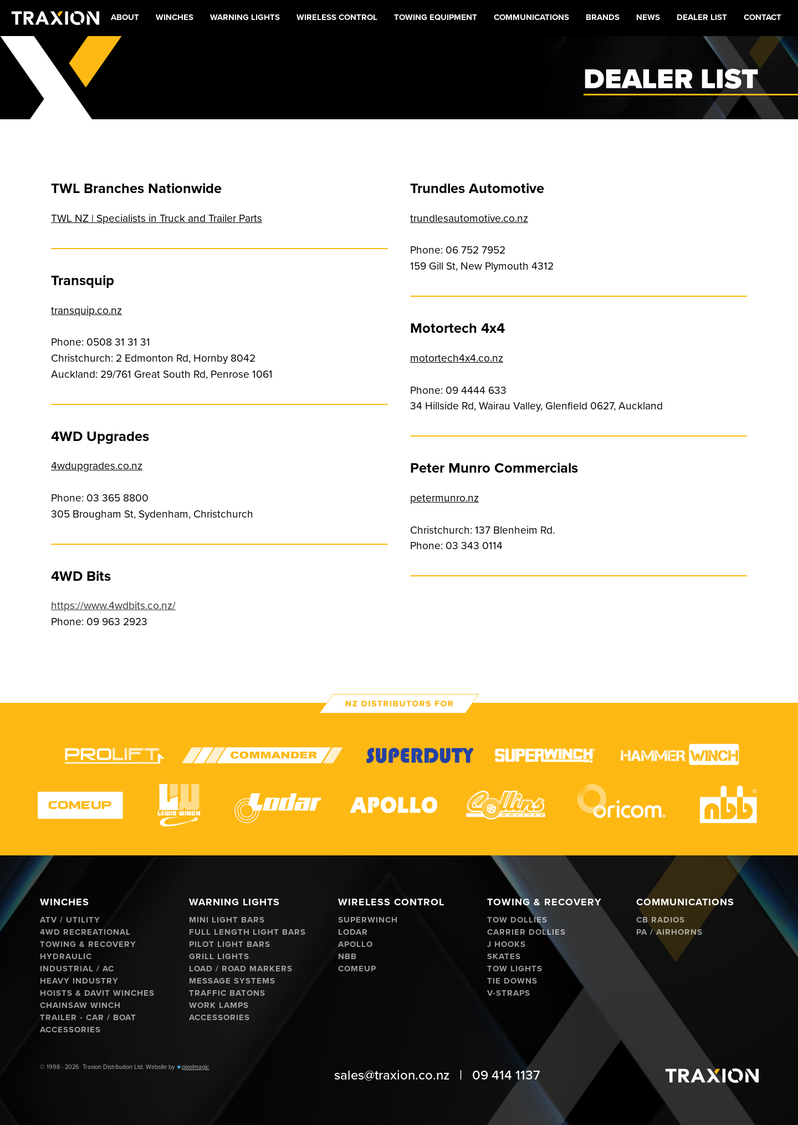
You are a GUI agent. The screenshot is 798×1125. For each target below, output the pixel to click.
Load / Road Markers (241, 969)
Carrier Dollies (526, 932)
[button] (174, 18)
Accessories (70, 1030)
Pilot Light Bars (229, 944)
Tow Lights (515, 969)
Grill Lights (219, 956)
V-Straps (508, 993)
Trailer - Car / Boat (88, 1017)
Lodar (353, 932)
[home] (55, 18)
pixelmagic (195, 1067)
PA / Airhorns (669, 932)
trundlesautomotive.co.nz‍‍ (469, 218)
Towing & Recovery (88, 944)
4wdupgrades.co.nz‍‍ (96, 465)
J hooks (506, 944)
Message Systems (232, 981)
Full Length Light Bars (247, 932)
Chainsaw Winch (80, 1005)
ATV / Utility (70, 920)
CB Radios (660, 920)
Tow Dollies (517, 920)
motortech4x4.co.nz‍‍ (456, 358)
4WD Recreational (85, 932)
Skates (504, 956)
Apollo (355, 944)
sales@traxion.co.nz (391, 1075)
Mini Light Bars (227, 920)
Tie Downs (512, 981)
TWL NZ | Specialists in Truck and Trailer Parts (156, 218)
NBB (347, 956)
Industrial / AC (77, 969)
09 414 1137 (506, 1075)
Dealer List (702, 17)
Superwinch (368, 920)
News (648, 17)
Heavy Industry (79, 981)
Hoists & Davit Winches (97, 993)
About (125, 17)
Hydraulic (66, 956)
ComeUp (357, 969)
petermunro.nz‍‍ (444, 497)
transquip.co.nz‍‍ (86, 310)
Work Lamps (219, 1005)
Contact (762, 17)
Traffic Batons (227, 993)
